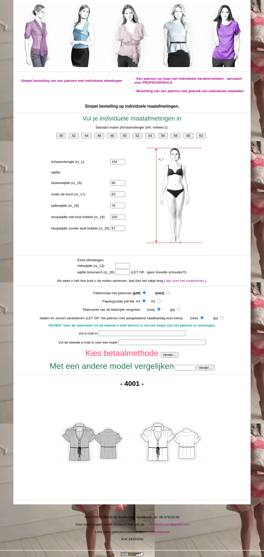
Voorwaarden (160, 532)
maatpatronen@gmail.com (169, 524)
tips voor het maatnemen (185, 281)
